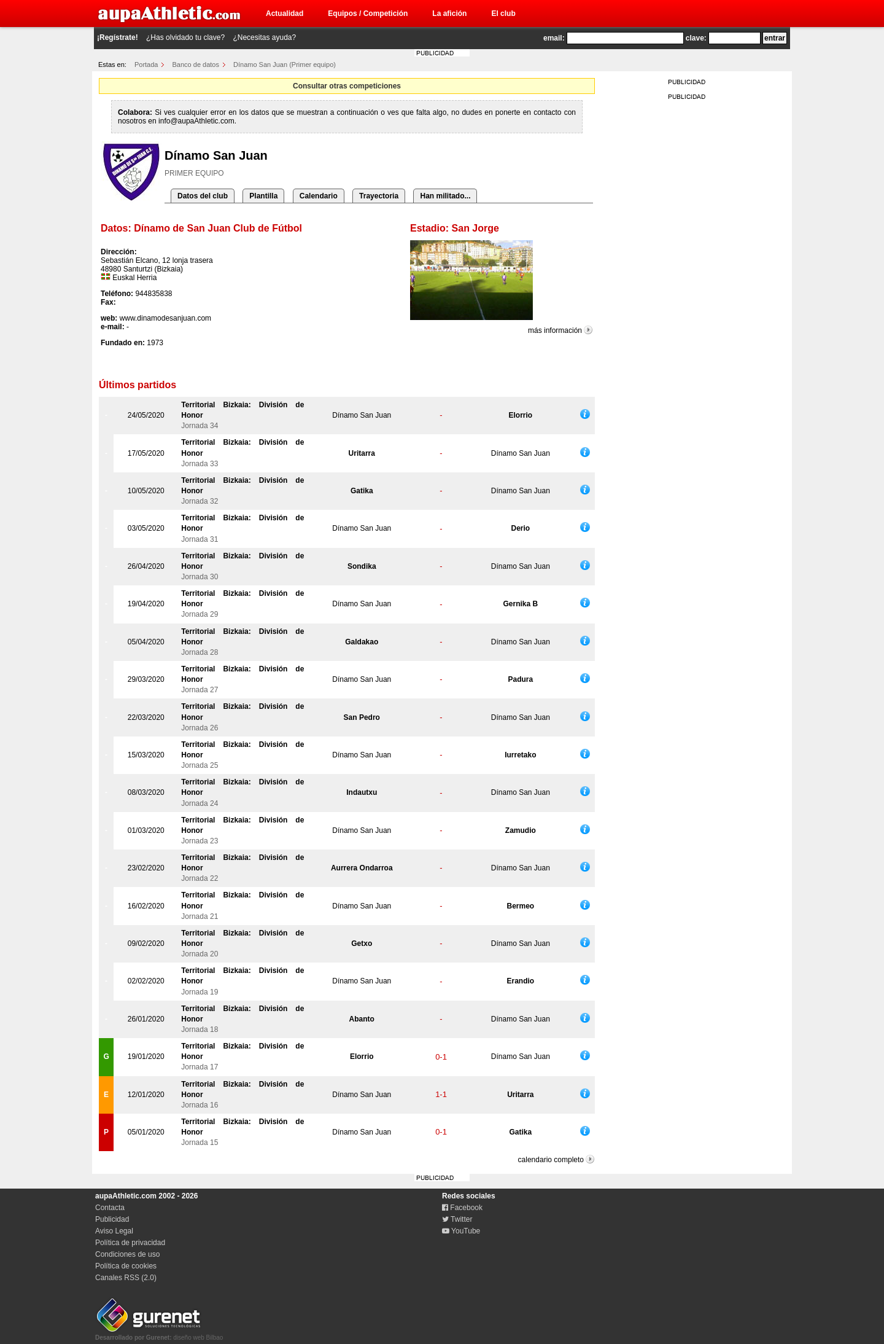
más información (555, 330)
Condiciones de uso (127, 1254)
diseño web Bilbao (159, 1334)
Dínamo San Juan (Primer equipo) (284, 64)
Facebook (462, 1207)
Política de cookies (126, 1266)
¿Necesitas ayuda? (264, 37)
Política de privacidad (130, 1242)
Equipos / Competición (368, 13)
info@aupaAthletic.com (196, 121)
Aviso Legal (114, 1231)
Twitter (457, 1219)
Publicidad (112, 1219)
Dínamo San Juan (361, 415)
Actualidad (284, 13)
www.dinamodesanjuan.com (165, 318)
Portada (146, 64)
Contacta (110, 1207)
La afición (449, 13)
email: (554, 38)
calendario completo (551, 1159)
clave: (696, 38)
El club (503, 13)
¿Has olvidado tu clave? (185, 37)
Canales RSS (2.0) (126, 1277)
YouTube (461, 1231)
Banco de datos (196, 64)
